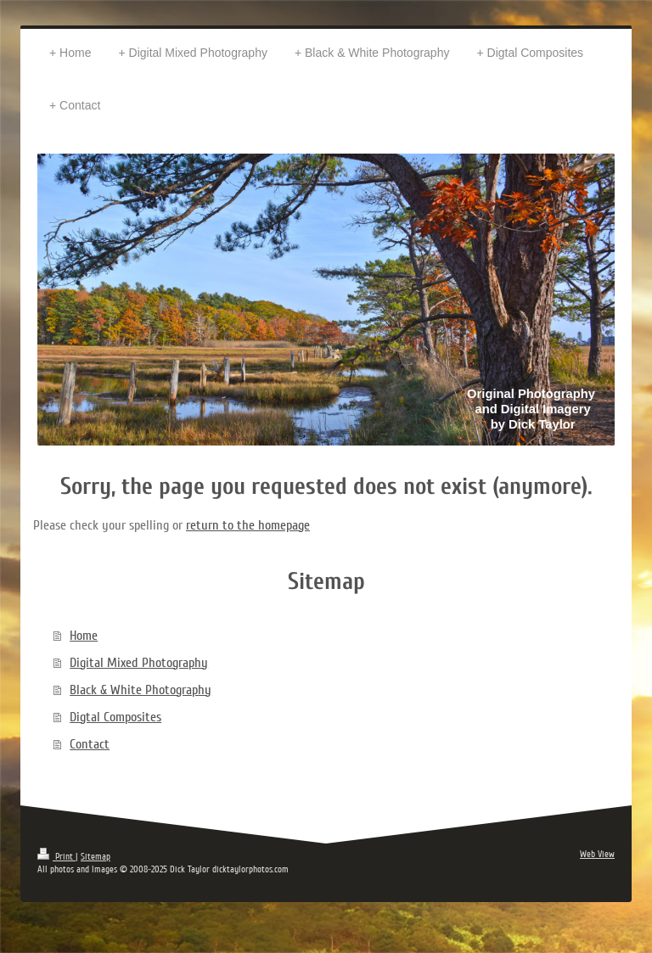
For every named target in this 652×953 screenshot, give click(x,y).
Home (84, 635)
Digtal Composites (115, 717)
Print (56, 856)
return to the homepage (248, 525)
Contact (90, 744)
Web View (597, 854)
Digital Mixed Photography (139, 662)
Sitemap (95, 856)
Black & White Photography (140, 689)
